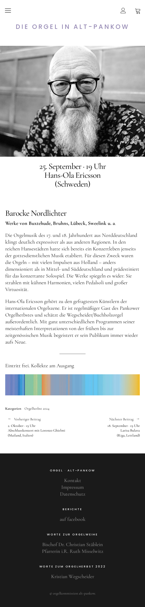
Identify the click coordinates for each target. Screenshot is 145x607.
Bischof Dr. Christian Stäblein (72, 544)
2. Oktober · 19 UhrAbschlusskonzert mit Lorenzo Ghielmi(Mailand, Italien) (37, 427)
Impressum (72, 487)
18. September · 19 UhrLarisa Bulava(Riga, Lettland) (106, 427)
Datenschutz (72, 494)
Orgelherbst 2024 (37, 408)
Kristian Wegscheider (72, 576)
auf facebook (73, 519)
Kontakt (72, 480)
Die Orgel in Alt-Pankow (72, 26)
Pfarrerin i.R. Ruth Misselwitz (72, 551)
